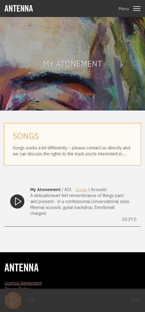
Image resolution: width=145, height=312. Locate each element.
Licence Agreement (23, 283)
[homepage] (19, 8)
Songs (81, 189)
